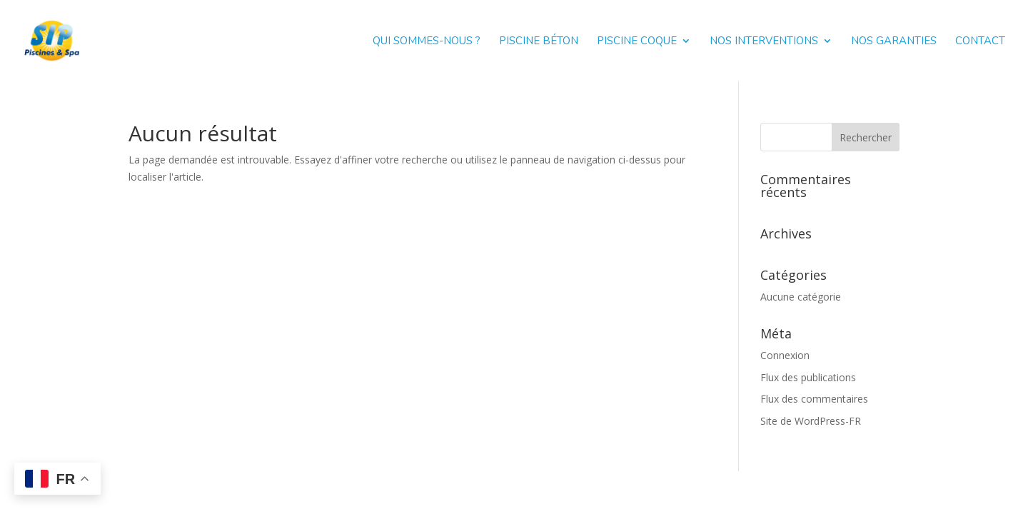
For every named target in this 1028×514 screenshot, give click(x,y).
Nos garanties (894, 42)
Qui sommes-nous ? (426, 42)
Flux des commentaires (814, 398)
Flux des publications (808, 377)
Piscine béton (538, 42)
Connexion (785, 355)
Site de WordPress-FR (810, 421)
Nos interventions (764, 42)
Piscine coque (637, 42)
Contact (980, 42)
